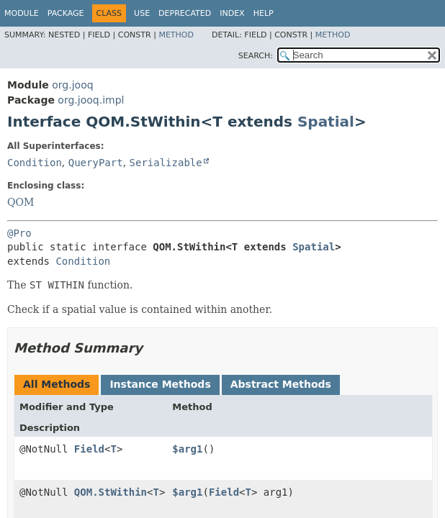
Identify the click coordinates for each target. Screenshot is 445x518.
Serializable (166, 162)
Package (66, 13)
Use (142, 13)
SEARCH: (255, 55)
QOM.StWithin (110, 492)
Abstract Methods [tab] (280, 384)
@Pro (19, 233)
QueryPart (95, 162)
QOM (20, 202)
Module (21, 13)
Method (176, 35)
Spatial (325, 121)
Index (232, 13)
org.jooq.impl (91, 100)
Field (89, 449)
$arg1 (187, 449)
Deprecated (184, 13)
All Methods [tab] (56, 384)
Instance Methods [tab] (159, 384)
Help (263, 13)
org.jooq (72, 85)
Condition (34, 162)
